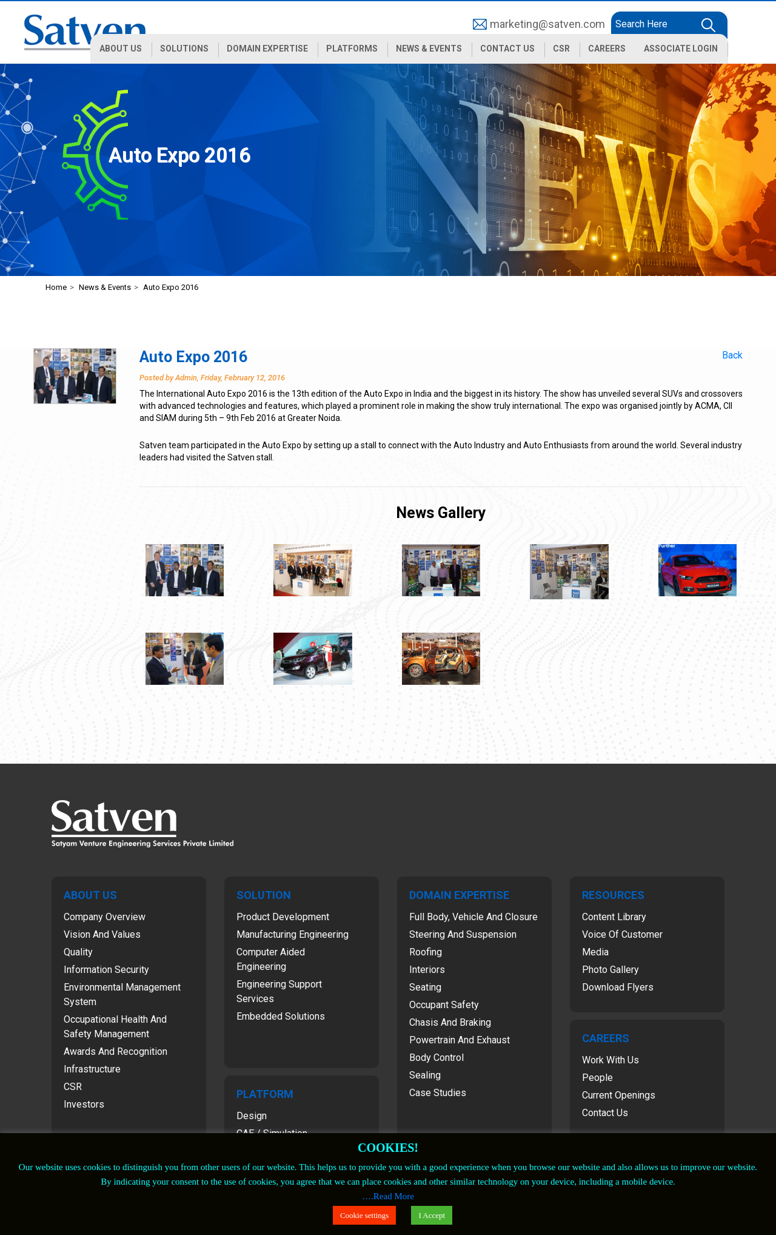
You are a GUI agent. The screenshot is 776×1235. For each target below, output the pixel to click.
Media (595, 952)
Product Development (282, 917)
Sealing (425, 1075)
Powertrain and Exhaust (459, 1040)
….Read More (388, 1196)
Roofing (425, 952)
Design (251, 1116)
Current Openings (618, 1095)
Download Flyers (618, 987)
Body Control (436, 1057)
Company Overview (105, 917)
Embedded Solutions (280, 1016)
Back (732, 355)
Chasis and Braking (450, 1022)
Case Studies (437, 1093)
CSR (73, 1086)
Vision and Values (102, 934)
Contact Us (605, 1113)
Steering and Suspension (463, 934)
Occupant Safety (444, 1005)
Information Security (106, 969)
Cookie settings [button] (364, 1215)
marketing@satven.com (547, 24)
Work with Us (610, 1060)
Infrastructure (92, 1069)
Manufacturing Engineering (292, 934)
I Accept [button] (431, 1215)
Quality (78, 952)
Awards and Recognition (115, 1051)
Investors (84, 1104)
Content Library (614, 917)
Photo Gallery (610, 969)
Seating (425, 987)
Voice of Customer (622, 934)
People (597, 1077)
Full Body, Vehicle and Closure (473, 917)
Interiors (427, 969)
